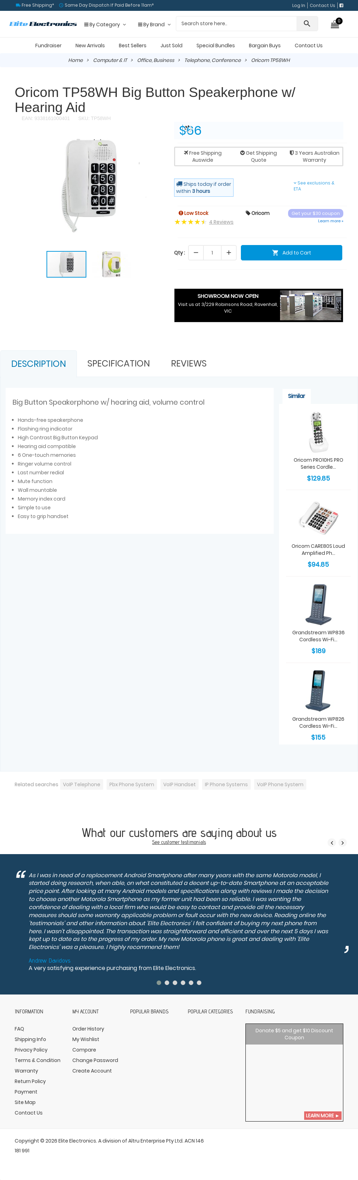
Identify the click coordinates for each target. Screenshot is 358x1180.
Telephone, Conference (212, 60)
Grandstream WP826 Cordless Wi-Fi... (318, 722)
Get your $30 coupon (316, 213)
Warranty (26, 1070)
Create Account (92, 1070)
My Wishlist (85, 1039)
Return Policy (30, 1081)
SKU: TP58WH (94, 118)
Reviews (189, 363)
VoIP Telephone (81, 784)
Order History (88, 1028)
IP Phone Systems (226, 784)
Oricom (258, 213)
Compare (84, 1049)
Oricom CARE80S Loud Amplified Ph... (318, 550)
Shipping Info (30, 1039)
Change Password (95, 1060)
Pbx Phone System (131, 784)
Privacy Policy (31, 1049)
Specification (118, 363)
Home (75, 60)
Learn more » (330, 221)
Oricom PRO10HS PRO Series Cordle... (318, 463)
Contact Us (322, 5)
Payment (26, 1091)
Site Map (25, 1102)
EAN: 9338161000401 (46, 118)
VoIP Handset (179, 784)
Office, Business (155, 60)
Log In (298, 5)
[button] (157, 142)
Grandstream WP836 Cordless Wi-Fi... (318, 636)
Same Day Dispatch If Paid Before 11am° (108, 5)
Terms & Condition (37, 1060)
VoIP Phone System (280, 784)
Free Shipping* (37, 5)
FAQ (19, 1028)
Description (38, 364)
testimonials (193, 842)
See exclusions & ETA (314, 186)
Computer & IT (110, 60)
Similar (296, 396)
